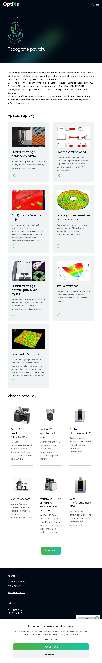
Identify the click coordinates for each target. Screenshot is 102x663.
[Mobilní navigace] (97, 4)
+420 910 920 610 (17, 582)
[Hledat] (92, 4)
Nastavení (51, 639)
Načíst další (51, 550)
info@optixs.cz (15, 586)
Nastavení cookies (16, 592)
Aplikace (14, 17)
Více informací (71, 634)
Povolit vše (51, 647)
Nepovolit (51, 654)
